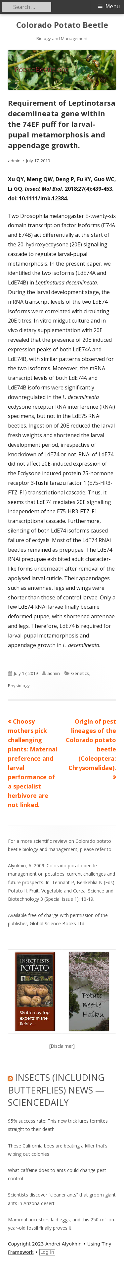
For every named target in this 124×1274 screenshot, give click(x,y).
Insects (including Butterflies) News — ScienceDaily (56, 1090)
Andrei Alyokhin (63, 1244)
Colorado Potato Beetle (62, 25)
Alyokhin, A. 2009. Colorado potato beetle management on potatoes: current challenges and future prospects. (61, 873)
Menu (112, 6)
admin (14, 161)
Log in (47, 1252)
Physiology (19, 685)
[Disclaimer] (62, 1046)
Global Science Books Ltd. (57, 923)
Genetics (80, 673)
